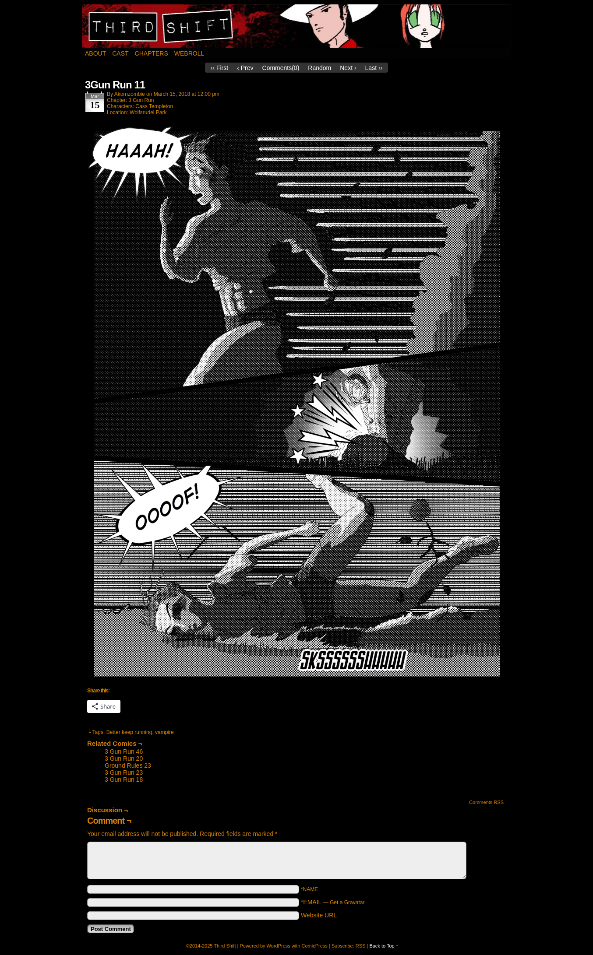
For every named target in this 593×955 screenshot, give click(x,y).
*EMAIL (333, 902)
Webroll (189, 53)
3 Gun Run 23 (124, 772)
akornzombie (129, 94)
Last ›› (374, 67)
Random (319, 67)
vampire (164, 732)
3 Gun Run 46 (124, 751)
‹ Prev (245, 67)
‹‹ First (219, 67)
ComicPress (314, 945)
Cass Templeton (154, 106)
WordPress (278, 945)
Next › (348, 67)
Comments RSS (486, 802)
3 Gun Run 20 (124, 758)
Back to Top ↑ (383, 945)
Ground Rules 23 (128, 765)
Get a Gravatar (347, 902)
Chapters (151, 53)
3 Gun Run (141, 100)
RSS (361, 945)
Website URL (319, 915)
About (95, 53)
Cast (120, 53)
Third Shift (297, 26)
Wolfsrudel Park (148, 112)
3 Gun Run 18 (124, 779)
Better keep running (129, 732)
